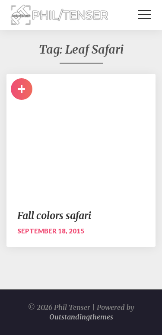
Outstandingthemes (81, 317)
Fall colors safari (54, 215)
